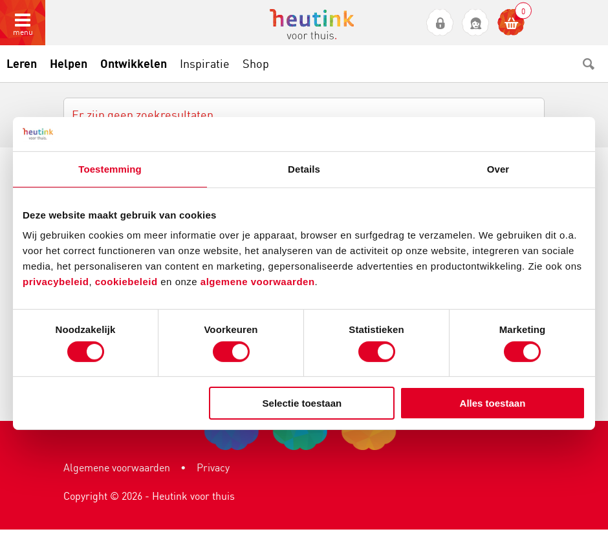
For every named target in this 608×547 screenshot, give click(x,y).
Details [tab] (304, 168)
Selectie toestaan (302, 403)
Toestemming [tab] (110, 168)
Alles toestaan (493, 403)
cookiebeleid (128, 281)
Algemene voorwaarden (116, 467)
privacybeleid (56, 281)
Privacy (213, 467)
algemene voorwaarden (258, 281)
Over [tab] (498, 168)
